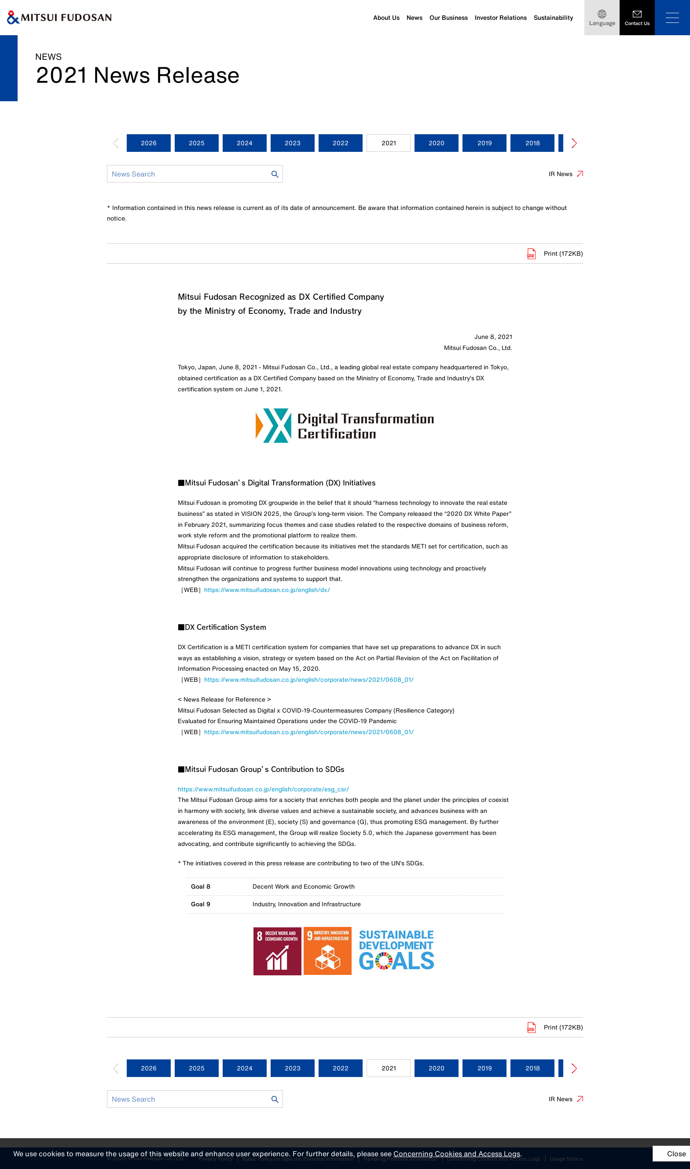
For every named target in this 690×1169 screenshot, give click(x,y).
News (414, 17)
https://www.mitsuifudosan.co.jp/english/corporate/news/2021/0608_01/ (309, 679)
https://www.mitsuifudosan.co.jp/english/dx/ (267, 589)
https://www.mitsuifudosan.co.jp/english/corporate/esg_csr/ (263, 789)
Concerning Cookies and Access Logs (456, 1153)
